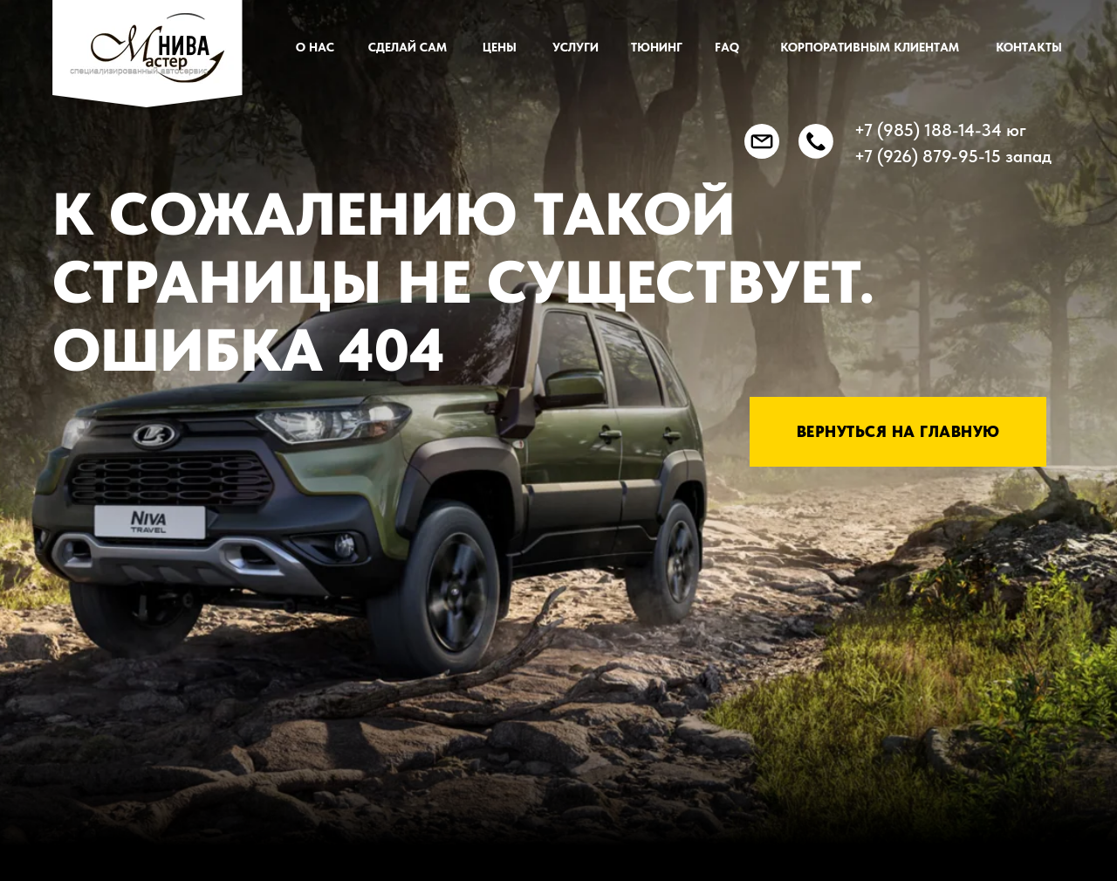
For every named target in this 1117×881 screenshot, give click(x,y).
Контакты (1029, 47)
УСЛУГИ (575, 47)
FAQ (727, 47)
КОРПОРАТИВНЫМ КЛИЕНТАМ (869, 47)
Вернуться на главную (898, 431)
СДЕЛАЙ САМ (407, 47)
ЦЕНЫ (500, 47)
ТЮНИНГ (656, 47)
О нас (315, 47)
